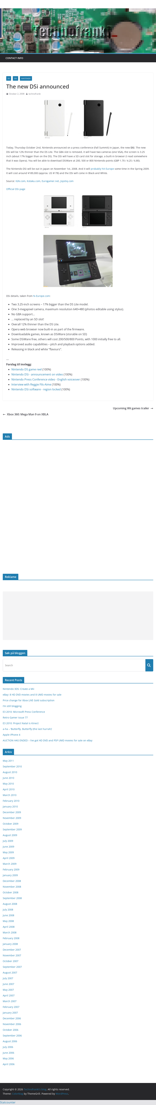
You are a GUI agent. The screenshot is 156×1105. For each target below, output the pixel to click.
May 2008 (8, 921)
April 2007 (9, 995)
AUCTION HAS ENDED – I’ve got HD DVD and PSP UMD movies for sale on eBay (47, 740)
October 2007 (10, 961)
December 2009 (12, 812)
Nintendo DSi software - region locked (36, 389)
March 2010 (9, 795)
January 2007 (10, 1012)
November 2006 (12, 1024)
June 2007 (8, 984)
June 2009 (8, 846)
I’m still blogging (12, 706)
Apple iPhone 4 (11, 734)
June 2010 (8, 778)
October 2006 (10, 1029)
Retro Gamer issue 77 (15, 717)
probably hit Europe (102, 168)
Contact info (14, 58)
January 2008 (10, 944)
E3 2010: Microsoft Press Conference (24, 711)
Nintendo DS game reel (26, 369)
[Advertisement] (78, 615)
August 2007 (10, 972)
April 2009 (9, 858)
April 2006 (9, 1064)
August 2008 (10, 903)
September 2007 (12, 966)
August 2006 (10, 1041)
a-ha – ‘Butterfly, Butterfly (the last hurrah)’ (27, 729)
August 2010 (10, 772)
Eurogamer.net (50, 181)
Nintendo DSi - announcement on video (37, 374)
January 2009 (10, 875)
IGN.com (20, 181)
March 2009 (9, 863)
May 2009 (8, 852)
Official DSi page (15, 189)
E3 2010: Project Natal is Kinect (21, 723)
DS (9, 78)
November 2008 (12, 886)
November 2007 (12, 955)
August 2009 (10, 835)
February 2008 (11, 938)
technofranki (35, 93)
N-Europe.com (41, 296)
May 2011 (8, 760)
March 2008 (9, 932)
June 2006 (8, 1052)
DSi (15, 78)
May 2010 (8, 783)
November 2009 (12, 818)
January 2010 (10, 806)
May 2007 (8, 989)
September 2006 (12, 1035)
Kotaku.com (33, 181)
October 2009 (10, 823)
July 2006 (8, 1047)
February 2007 (11, 1007)
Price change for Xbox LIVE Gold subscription (28, 700)
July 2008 (8, 909)
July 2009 (8, 840)
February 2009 (11, 869)
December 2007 (12, 949)
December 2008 (12, 881)
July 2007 (8, 978)
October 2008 (10, 892)
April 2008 (9, 926)
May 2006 (8, 1058)
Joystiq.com (67, 181)
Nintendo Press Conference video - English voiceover (45, 379)
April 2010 (9, 789)
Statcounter (8, 1102)
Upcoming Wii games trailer (133, 408)
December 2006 (12, 1018)
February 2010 (11, 800)
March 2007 (9, 1001)
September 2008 (12, 898)
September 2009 (12, 829)
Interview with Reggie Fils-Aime (31, 384)
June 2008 (8, 915)
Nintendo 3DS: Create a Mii (18, 689)
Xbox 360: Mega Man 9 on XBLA (25, 414)
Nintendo (26, 78)
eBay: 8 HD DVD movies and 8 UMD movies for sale (32, 694)
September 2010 (12, 766)
